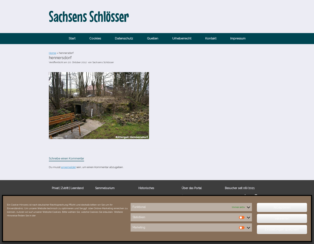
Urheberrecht (181, 38)
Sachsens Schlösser (103, 62)
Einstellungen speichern (282, 229)
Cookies (95, 38)
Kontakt (210, 38)
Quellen (152, 38)
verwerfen (282, 218)
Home (52, 52)
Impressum (238, 38)
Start (72, 38)
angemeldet (68, 167)
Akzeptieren (282, 207)
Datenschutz (124, 38)
